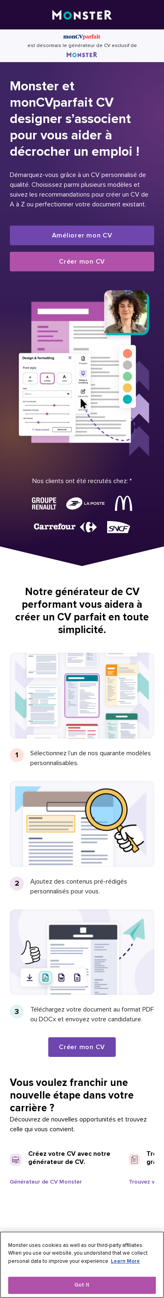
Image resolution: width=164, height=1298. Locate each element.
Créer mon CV (82, 261)
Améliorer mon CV (82, 235)
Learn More (125, 1261)
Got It (82, 1285)
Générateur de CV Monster (46, 1181)
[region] (82, 1264)
